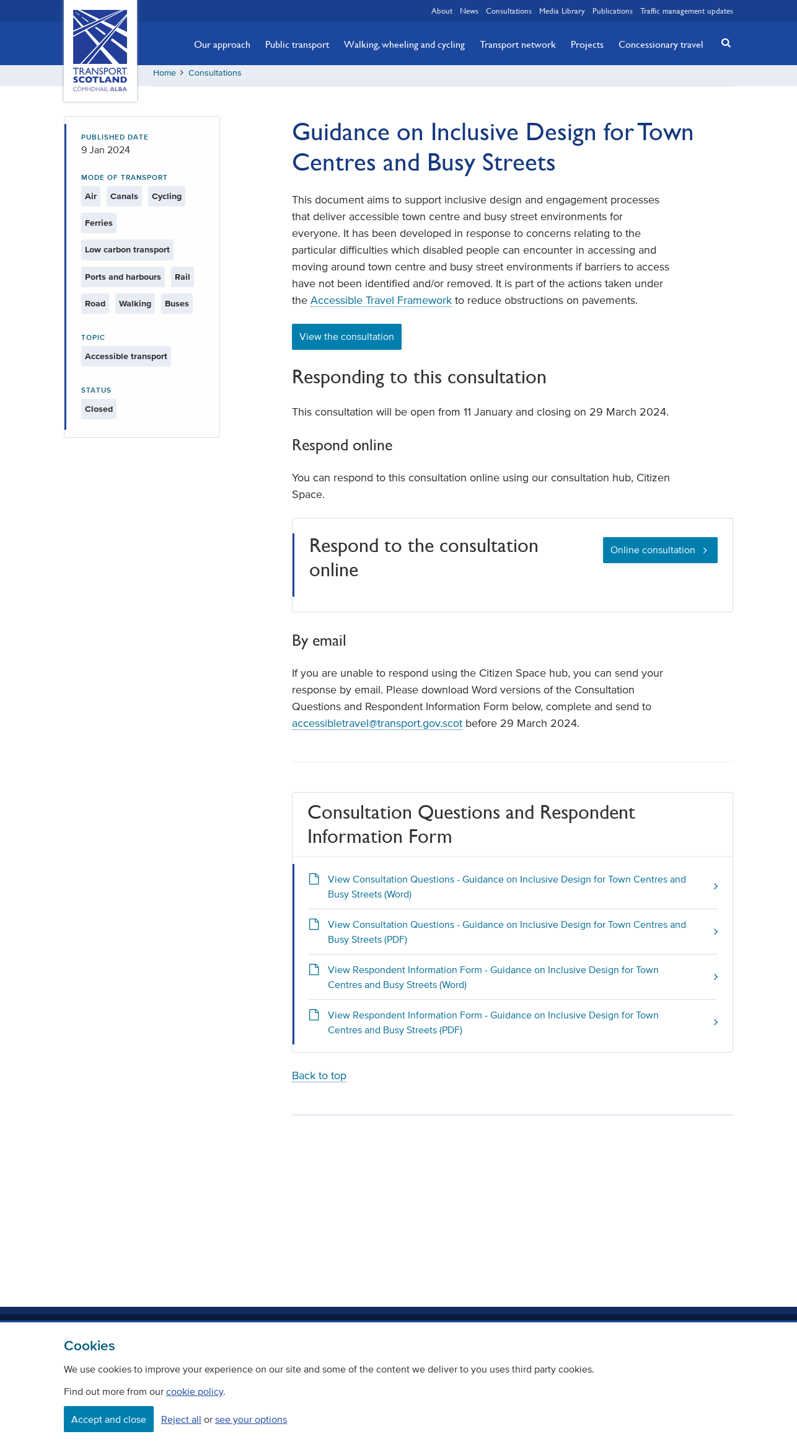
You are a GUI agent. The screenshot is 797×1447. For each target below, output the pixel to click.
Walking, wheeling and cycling (404, 44)
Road (95, 308)
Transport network (518, 44)
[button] (722, 42)
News (469, 11)
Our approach (222, 44)
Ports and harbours (123, 281)
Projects (587, 44)
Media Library (562, 11)
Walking (135, 308)
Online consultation (652, 553)
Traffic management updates (686, 11)
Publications (612, 11)
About (441, 11)
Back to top (319, 1080)
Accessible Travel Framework (381, 305)
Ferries (99, 227)
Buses (177, 308)
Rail (182, 281)
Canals (124, 200)
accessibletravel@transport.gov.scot (377, 728)
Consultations (509, 11)
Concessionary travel (661, 44)
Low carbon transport (127, 254)
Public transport (297, 44)
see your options (251, 1419)
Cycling (167, 200)
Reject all (181, 1419)
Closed (99, 413)
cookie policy (194, 1391)
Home (164, 77)
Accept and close (108, 1419)
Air (91, 200)
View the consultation (346, 341)
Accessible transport (126, 360)
